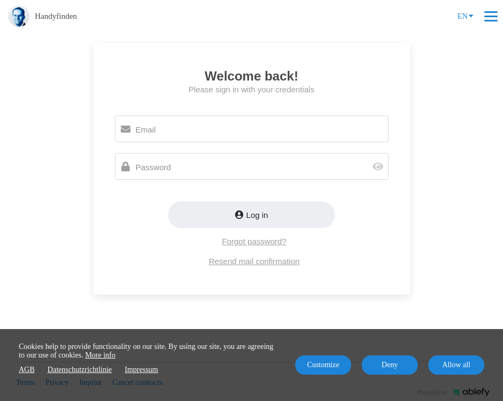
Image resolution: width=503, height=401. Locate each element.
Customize (323, 365)
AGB (27, 370)
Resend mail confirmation (254, 261)
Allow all (456, 365)
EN (465, 15)
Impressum (141, 370)
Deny (390, 365)
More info (100, 355)
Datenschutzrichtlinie (80, 370)
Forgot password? (254, 241)
